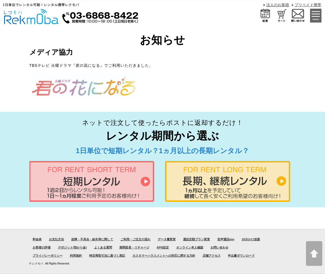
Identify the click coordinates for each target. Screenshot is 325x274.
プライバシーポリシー (48, 255)
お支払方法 (56, 239)
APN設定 (163, 247)
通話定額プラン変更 (196, 239)
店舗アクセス (212, 255)
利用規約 (76, 255)
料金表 (37, 239)
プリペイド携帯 (308, 5)
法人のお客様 (277, 5)
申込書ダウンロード (241, 255)
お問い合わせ (219, 247)
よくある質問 (103, 247)
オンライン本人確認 (189, 247)
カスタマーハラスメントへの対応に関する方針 (163, 255)
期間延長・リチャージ (134, 247)
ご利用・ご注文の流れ (135, 239)
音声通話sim (225, 239)
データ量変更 (167, 239)
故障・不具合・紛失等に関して (92, 239)
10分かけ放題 (251, 239)
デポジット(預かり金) (72, 247)
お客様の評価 (42, 247)
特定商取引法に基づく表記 (107, 255)
